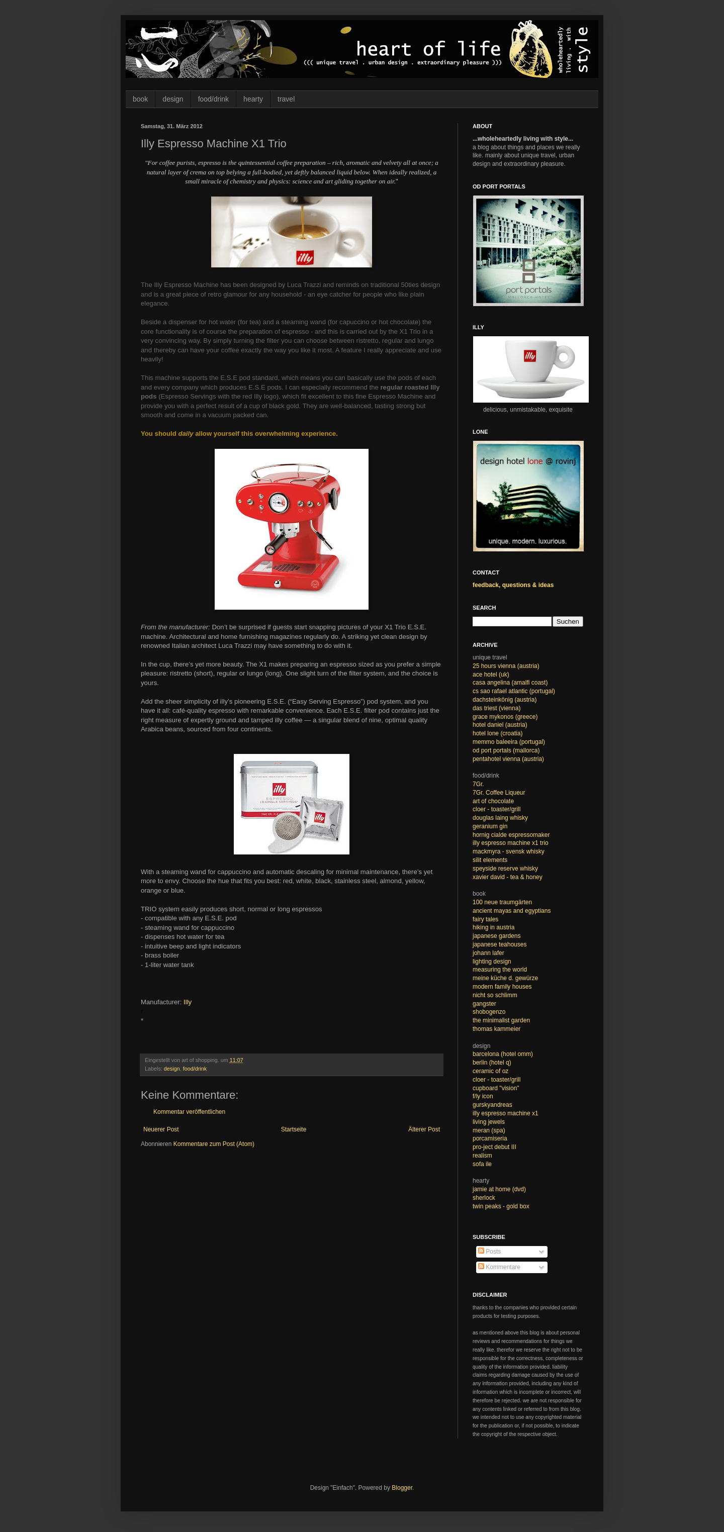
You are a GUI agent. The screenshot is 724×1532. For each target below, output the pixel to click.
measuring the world (500, 969)
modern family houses (502, 986)
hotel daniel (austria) (500, 724)
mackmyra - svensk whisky (509, 851)
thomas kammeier (496, 1028)
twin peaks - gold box (501, 1206)
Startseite (294, 1129)
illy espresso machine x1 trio (511, 842)
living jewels (489, 1121)
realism (482, 1155)
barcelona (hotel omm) (503, 1054)
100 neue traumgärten (502, 902)
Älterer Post (424, 1129)
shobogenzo (489, 1011)
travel (286, 99)
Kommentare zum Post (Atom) (213, 1143)
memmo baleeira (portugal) (509, 741)
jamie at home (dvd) (499, 1189)
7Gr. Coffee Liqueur (499, 792)
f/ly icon (483, 1096)
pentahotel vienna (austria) (508, 758)
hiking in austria (493, 927)
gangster (484, 1003)
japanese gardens (496, 935)
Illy (188, 1002)
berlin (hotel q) (492, 1062)
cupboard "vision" (496, 1088)
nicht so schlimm (495, 995)
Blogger (402, 1487)
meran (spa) (489, 1130)
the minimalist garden (501, 1020)
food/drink (213, 99)
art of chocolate (493, 801)
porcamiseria (490, 1138)
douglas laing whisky (500, 817)
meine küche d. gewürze (505, 978)
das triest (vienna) (496, 708)
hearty (253, 99)
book (140, 99)
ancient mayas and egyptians (512, 910)
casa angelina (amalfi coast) (510, 682)
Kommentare (499, 1267)
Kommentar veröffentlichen (189, 1111)
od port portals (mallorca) (506, 750)
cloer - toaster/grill (496, 809)
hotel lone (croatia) (497, 733)
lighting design (492, 961)
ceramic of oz (490, 1071)
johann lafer (488, 952)
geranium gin (490, 826)
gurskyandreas (492, 1104)
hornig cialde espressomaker (511, 834)
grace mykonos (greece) (505, 716)
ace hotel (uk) (491, 674)
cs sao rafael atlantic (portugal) (514, 691)
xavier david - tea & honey (507, 877)
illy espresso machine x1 (505, 1113)
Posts (489, 1251)
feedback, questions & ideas (513, 585)
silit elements (490, 860)
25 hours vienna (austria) (506, 665)
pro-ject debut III (494, 1147)
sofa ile (482, 1164)
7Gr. (478, 784)
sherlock (484, 1197)
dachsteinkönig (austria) (504, 699)
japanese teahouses (499, 944)
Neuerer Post (161, 1129)
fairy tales (485, 919)
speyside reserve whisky (505, 868)
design (172, 99)
